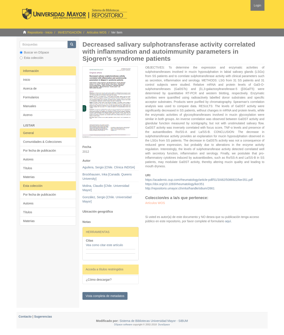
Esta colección (31, 57)
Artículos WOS (96, 32)
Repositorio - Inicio (39, 32)
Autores (28, 159)
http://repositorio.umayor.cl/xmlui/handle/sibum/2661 (179, 188)
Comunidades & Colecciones (42, 141)
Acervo (28, 115)
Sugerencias (43, 316)
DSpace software (123, 324)
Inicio (26, 79)
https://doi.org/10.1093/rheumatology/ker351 (174, 184)
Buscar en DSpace (34, 52)
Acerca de (30, 88)
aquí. (228, 221)
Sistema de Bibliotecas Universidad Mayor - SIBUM (153, 321)
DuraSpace (164, 324)
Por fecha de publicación (39, 150)
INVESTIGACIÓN (70, 32)
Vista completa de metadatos (105, 296)
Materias (29, 177)
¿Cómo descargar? (99, 279)
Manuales (29, 106)
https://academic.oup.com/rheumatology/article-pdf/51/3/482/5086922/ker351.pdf (198, 179)
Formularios (31, 97)
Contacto (25, 316)
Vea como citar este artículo (104, 245)
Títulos (27, 168)
